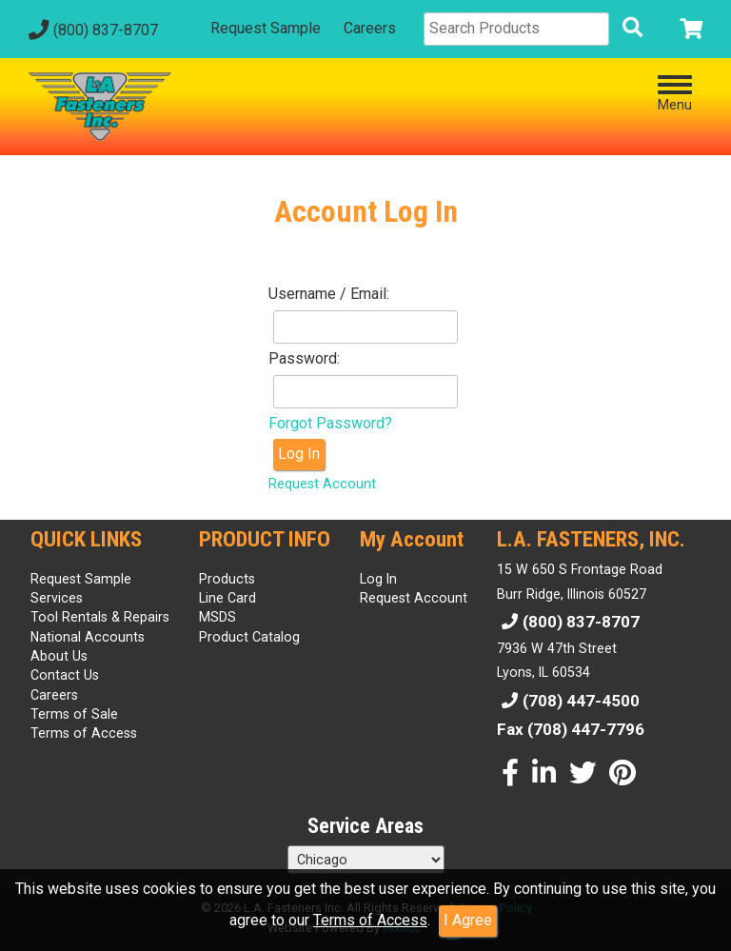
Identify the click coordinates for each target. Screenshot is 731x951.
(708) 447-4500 (568, 700)
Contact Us (64, 675)
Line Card (227, 597)
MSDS (217, 616)
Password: (304, 358)
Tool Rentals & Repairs (99, 616)
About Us (59, 656)
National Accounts (87, 636)
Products (227, 578)
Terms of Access (370, 920)
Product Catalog (249, 636)
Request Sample (265, 28)
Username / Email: (328, 294)
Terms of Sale (74, 714)
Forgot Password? (330, 423)
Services (56, 597)
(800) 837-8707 (91, 30)
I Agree (468, 920)
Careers (370, 28)
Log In (299, 454)
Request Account (322, 484)
